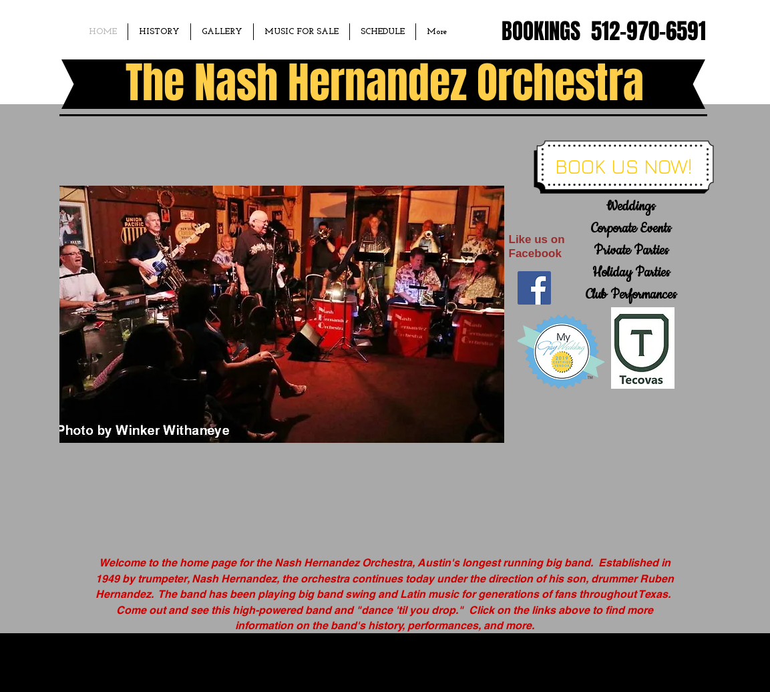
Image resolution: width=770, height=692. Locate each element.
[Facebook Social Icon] (534, 288)
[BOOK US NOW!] (623, 166)
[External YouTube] (611, 468)
